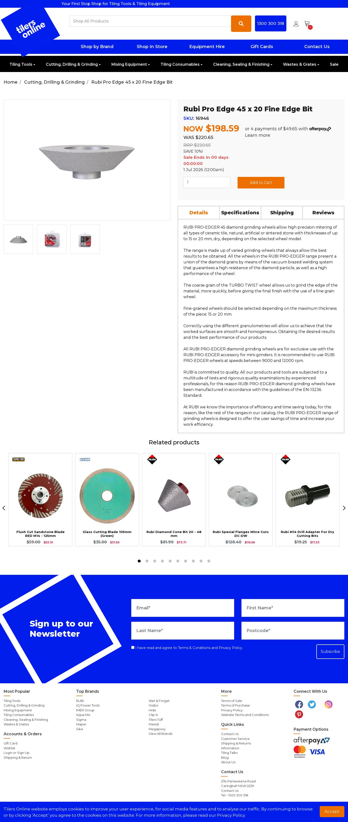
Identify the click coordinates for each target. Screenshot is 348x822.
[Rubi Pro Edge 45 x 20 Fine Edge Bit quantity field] (206, 182)
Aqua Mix (83, 715)
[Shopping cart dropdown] (308, 24)
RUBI (80, 701)
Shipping (282, 213)
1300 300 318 (270, 23)
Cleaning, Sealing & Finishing (241, 64)
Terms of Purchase (235, 705)
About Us (228, 762)
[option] (18, 239)
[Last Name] (182, 631)
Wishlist (9, 748)
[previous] (3, 508)
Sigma (81, 719)
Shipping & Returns (236, 743)
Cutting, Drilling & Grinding (72, 64)
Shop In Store (152, 46)
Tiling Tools (20, 64)
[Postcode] (292, 631)
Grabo (153, 705)
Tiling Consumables (180, 64)
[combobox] (150, 21)
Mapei (81, 724)
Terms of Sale (231, 701)
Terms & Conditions (194, 648)
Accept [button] (332, 811)
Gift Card (10, 743)
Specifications (240, 213)
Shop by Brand (97, 46)
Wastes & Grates (299, 64)
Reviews (323, 213)
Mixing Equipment (129, 64)
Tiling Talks (229, 753)
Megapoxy (157, 729)
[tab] (199, 212)
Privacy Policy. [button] (231, 815)
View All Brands (160, 733)
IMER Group (85, 710)
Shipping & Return (18, 757)
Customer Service (235, 739)
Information (230, 748)
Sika (79, 729)
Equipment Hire (207, 46)
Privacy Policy (230, 648)
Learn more (257, 135)
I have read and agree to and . (187, 648)
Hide (152, 710)
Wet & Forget (159, 701)
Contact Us (317, 46)
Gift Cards (262, 46)
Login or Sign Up (16, 753)
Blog (225, 757)
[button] (296, 24)
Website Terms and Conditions (245, 715)
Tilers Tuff (156, 719)
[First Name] (292, 608)
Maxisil (154, 724)
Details (198, 213)
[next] (344, 508)
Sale (334, 64)
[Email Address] (182, 608)
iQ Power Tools (88, 705)
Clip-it (153, 715)
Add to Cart (261, 182)
